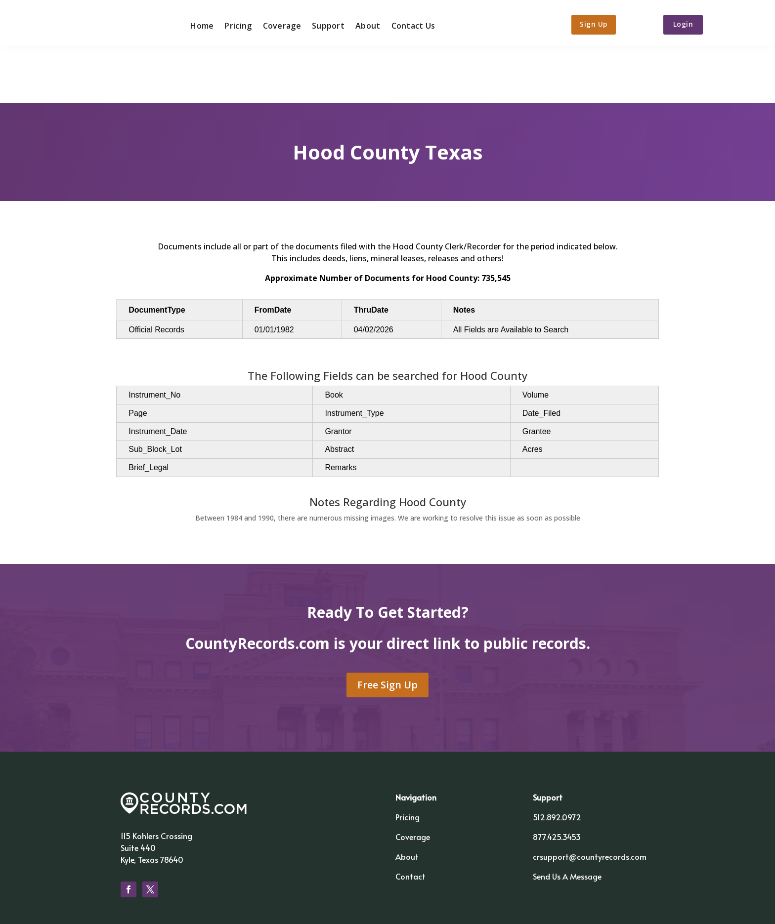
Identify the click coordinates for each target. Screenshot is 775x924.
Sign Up (592, 24)
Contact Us (409, 23)
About (364, 23)
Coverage (278, 23)
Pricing (234, 23)
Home (198, 23)
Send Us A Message (567, 820)
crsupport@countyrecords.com (589, 801)
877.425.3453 (557, 781)
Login (688, 24)
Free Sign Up (387, 629)
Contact (410, 820)
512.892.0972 (557, 761)
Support (324, 23)
